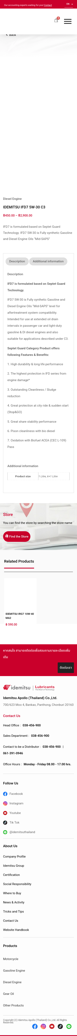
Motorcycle (10, 959)
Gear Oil (8, 994)
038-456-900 (32, 725)
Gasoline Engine (14, 970)
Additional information (48, 261)
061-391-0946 (13, 753)
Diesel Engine (12, 982)
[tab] (17, 261)
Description (17, 261)
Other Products (13, 1005)
